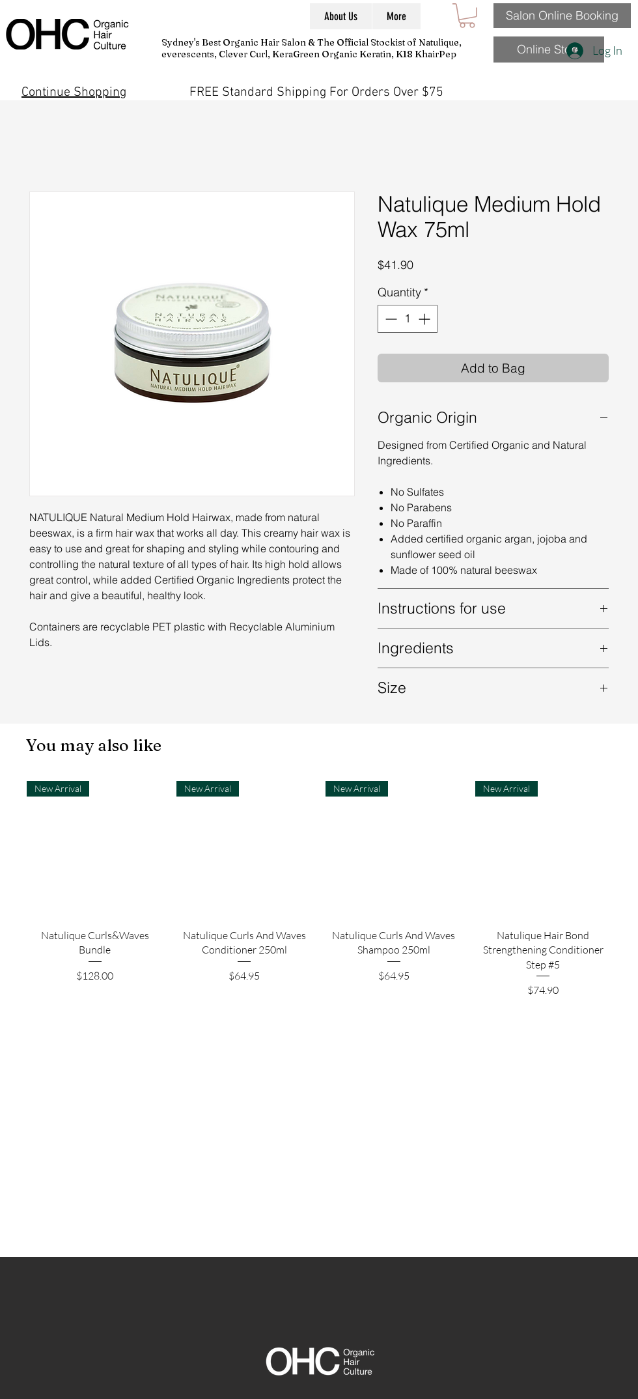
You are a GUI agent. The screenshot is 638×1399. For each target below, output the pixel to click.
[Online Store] (548, 49)
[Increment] (425, 318)
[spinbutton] (407, 318)
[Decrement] (390, 318)
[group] (319, 923)
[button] (467, 15)
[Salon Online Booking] (562, 15)
